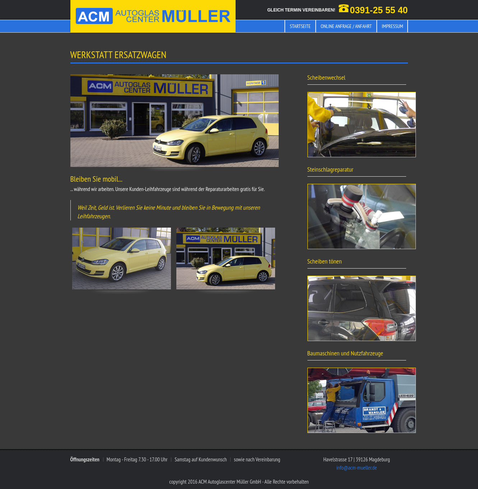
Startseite (300, 26)
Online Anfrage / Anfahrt (346, 26)
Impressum (392, 26)
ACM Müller (153, 16)
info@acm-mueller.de (357, 467)
